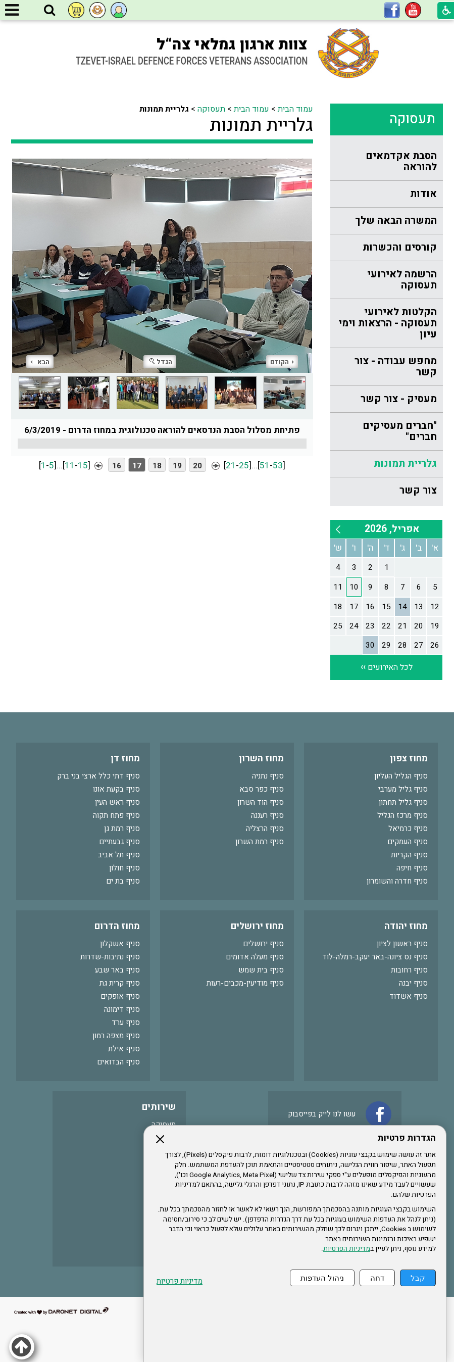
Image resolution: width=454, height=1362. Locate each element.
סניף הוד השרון (260, 802)
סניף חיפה (412, 867)
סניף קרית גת (119, 983)
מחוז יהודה (406, 926)
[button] (49, 10)
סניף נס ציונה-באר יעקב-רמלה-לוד (375, 956)
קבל (418, 1278)
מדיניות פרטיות (180, 1281)
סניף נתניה (268, 776)
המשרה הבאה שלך (396, 220)
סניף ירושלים (263, 943)
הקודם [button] (282, 362)
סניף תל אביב (119, 854)
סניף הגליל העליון (401, 776)
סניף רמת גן (122, 828)
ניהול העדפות (322, 1278)
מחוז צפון (409, 758)
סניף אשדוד (408, 996)
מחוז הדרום (117, 926)
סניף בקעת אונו (116, 789)
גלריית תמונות (405, 463)
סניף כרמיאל (408, 828)
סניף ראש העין (117, 802)
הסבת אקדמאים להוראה (401, 161)
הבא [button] (39, 362)
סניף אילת (124, 1048)
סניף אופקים (120, 996)
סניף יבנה (413, 983)
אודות (423, 193)
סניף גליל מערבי (403, 789)
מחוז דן (125, 758)
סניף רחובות (409, 970)
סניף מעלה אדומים (255, 956)
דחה (377, 1278)
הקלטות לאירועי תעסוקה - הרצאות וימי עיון (387, 323)
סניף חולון (124, 867)
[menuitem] (386, 162)
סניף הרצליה (265, 828)
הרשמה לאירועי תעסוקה (402, 280)
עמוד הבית (295, 109)
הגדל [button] (160, 362)
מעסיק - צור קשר (399, 399)
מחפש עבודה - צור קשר (396, 366)
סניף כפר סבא (261, 789)
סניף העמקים (407, 841)
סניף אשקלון (120, 943)
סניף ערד (126, 1022)
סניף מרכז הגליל (402, 815)
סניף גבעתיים (119, 841)
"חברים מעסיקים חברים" (400, 431)
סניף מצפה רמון (116, 1035)
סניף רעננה (267, 815)
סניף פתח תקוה (116, 815)
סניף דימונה (122, 1009)
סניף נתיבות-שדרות (110, 956)
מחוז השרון (261, 758)
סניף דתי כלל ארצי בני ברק (98, 776)
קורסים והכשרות (400, 247)
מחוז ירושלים (257, 926)
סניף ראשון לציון (402, 943)
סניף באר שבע (117, 970)
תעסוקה (412, 119)
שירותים (159, 1107)
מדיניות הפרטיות (346, 1249)
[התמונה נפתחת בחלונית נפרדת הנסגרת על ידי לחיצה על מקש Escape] (162, 266)
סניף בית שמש (261, 970)
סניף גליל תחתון (403, 802)
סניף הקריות (409, 854)
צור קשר (418, 490)
